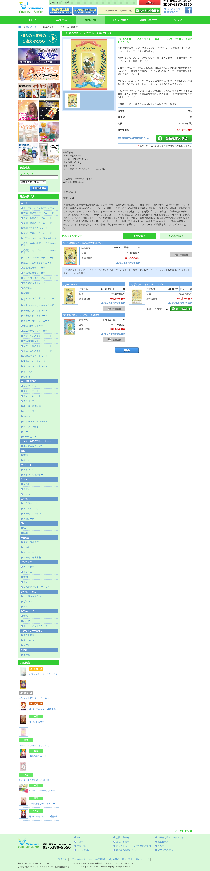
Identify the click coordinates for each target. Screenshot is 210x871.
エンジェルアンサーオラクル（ (34, 698)
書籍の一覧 (31, 27)
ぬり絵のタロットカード (35, 366)
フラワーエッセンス (33, 503)
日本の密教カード (37, 721)
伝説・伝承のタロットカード (37, 346)
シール (26, 431)
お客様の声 (172, 12)
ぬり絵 (26, 460)
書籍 (25, 455)
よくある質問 (173, 8)
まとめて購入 (176, 236)
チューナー (28, 552)
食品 (25, 616)
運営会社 (62, 859)
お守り (26, 645)
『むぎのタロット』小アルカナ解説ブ (80, 315)
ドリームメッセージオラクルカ (34, 745)
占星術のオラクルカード (35, 267)
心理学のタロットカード (35, 356)
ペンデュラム (29, 411)
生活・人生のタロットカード (37, 351)
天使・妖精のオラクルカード (37, 218)
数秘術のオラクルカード (35, 273)
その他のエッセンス (33, 513)
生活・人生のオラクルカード (37, 262)
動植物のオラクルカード (35, 228)
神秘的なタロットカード (35, 310)
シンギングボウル (32, 596)
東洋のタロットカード (34, 361)
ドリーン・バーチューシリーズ (38, 208)
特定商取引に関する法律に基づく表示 (113, 859)
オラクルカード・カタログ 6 (43, 674)
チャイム (27, 572)
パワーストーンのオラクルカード (39, 238)
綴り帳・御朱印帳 (32, 406)
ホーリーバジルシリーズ (35, 626)
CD (24, 528)
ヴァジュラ (28, 601)
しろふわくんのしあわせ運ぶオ (34, 780)
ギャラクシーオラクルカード (43, 790)
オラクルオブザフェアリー (42, 803)
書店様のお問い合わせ (127, 850)
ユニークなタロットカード (36, 331)
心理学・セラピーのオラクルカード (39, 251)
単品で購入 (139, 236)
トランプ (27, 371)
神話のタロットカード (34, 341)
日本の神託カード (37, 756)
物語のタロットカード (34, 325)
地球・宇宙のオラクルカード (37, 233)
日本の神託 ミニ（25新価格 (43, 816)
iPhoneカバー (30, 436)
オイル (26, 494)
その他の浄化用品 (32, 557)
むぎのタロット (69, 284)
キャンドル (28, 469)
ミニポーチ (28, 401)
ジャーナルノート (32, 396)
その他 (26, 654)
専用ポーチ (28, 518)
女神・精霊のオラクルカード (37, 223)
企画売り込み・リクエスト (171, 837)
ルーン (26, 416)
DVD (25, 533)
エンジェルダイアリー (34, 446)
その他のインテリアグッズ (36, 587)
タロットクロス (31, 386)
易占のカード (29, 288)
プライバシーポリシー (81, 859)
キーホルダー (29, 640)
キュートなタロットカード (36, 320)
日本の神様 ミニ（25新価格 (42, 709)
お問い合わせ (122, 837)
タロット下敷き (31, 426)
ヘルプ (161, 846)
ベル (25, 606)
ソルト (26, 547)
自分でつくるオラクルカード (37, 278)
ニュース (81, 841)
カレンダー (28, 566)
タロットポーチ (31, 391)
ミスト (26, 484)
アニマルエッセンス (33, 508)
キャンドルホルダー (33, 474)
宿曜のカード (29, 293)
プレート (27, 582)
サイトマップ (142, 859)
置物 (25, 577)
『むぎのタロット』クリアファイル (146, 284)
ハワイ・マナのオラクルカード (38, 257)
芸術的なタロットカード (35, 315)
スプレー (27, 489)
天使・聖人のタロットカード (37, 336)
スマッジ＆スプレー (33, 542)
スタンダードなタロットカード (38, 305)
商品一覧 (81, 846)
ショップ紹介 (83, 850)
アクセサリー (29, 635)
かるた (26, 376)
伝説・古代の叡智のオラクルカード (39, 244)
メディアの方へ (165, 850)
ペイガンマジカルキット (35, 421)
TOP (20, 27)
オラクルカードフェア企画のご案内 (133, 846)
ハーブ (26, 621)
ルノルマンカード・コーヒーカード (39, 299)
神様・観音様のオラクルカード (38, 213)
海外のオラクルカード (34, 283)
